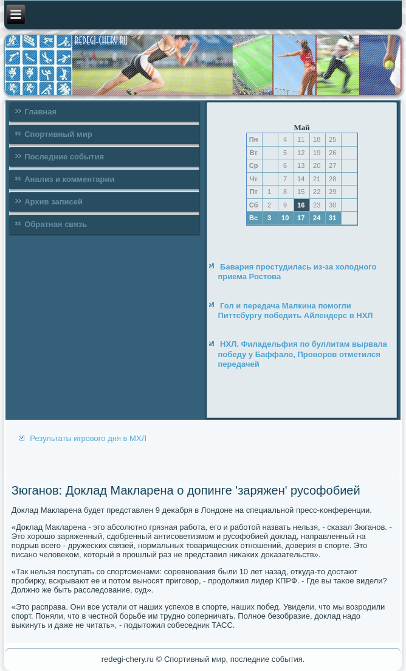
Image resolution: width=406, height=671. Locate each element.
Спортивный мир (58, 134)
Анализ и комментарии (69, 179)
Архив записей (53, 201)
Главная (40, 111)
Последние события (64, 156)
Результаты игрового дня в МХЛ (88, 438)
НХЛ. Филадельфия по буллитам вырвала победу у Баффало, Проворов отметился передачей (302, 354)
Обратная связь (55, 224)
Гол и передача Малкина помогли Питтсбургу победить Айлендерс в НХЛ (295, 310)
